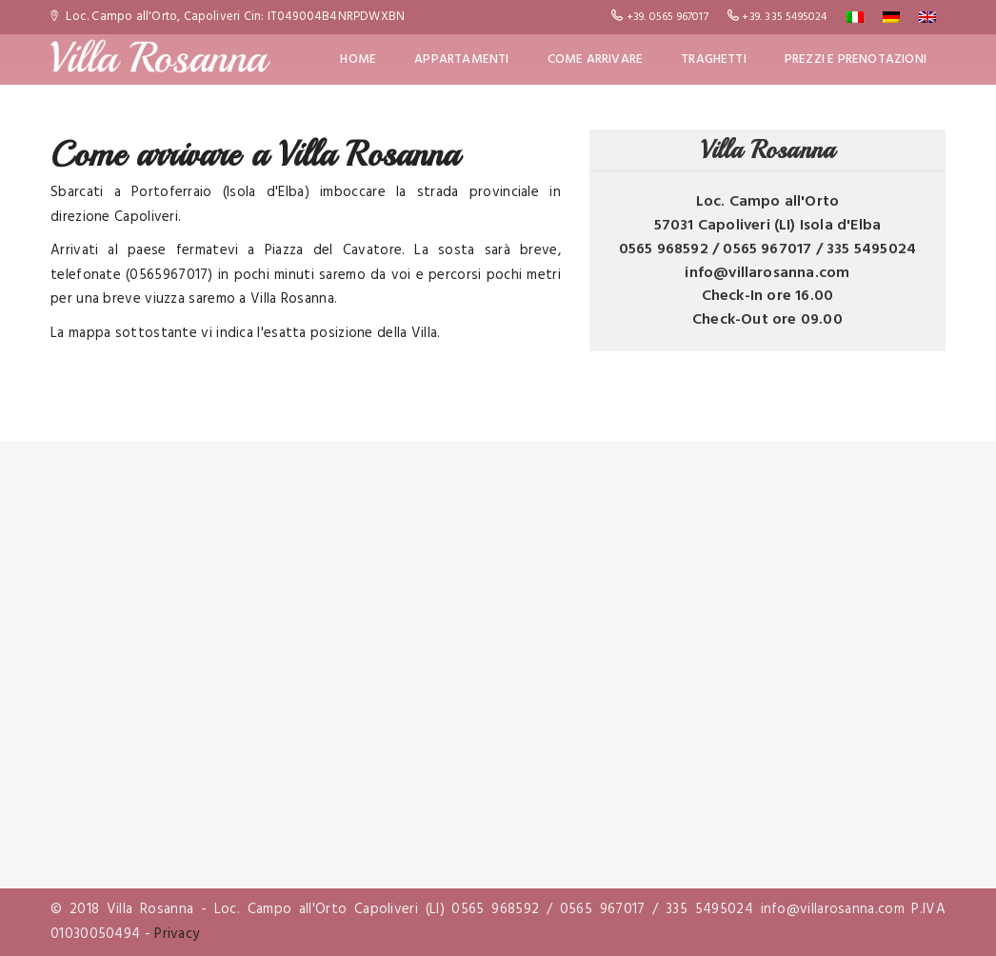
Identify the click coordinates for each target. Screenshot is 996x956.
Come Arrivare (596, 60)
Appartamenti (461, 60)
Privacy (176, 934)
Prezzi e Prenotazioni (855, 60)
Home (358, 60)
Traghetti (714, 60)
